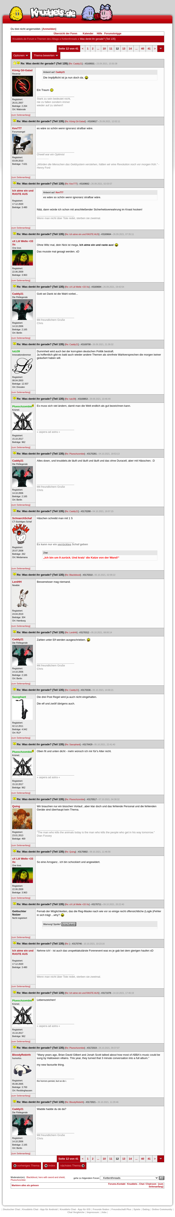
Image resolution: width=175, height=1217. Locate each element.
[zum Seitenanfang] (20, 115)
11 (110, 48)
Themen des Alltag (48, 38)
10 (104, 48)
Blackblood (31, 1177)
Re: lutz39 (70, 399)
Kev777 (59, 192)
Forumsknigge (112, 33)
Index (49, 1165)
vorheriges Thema (26, 1165)
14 (130, 48)
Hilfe (99, 33)
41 (148, 48)
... (98, 48)
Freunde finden (101, 1209)
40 (142, 48)
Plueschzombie (18, 1180)
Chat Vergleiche (76, 1212)
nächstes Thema (72, 1165)
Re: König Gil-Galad (75, 121)
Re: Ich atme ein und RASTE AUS (82, 234)
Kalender (88, 33)
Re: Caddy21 (75, 63)
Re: (67, 943)
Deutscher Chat (11, 1209)
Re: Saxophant (72, 744)
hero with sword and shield (51, 1177)
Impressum (93, 1212)
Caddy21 (60, 72)
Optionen (21, 55)
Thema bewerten (46, 55)
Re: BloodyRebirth (74, 1102)
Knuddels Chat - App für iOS (75, 1209)
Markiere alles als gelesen (25, 1185)
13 (123, 48)
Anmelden (48, 28)
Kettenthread (69, 38)
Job (104, 1212)
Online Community (162, 1209)
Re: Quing (70, 851)
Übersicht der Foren (65, 33)
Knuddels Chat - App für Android (40, 1209)
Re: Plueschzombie (74, 453)
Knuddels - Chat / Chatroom (141, 1184)
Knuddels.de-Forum (23, 38)
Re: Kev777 (71, 183)
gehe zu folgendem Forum (86, 1178)
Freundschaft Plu (121, 1209)
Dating (146, 1209)
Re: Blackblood (72, 575)
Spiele (137, 1209)
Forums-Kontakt (116, 1184)
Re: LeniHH (71, 632)
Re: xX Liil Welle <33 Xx (77, 287)
